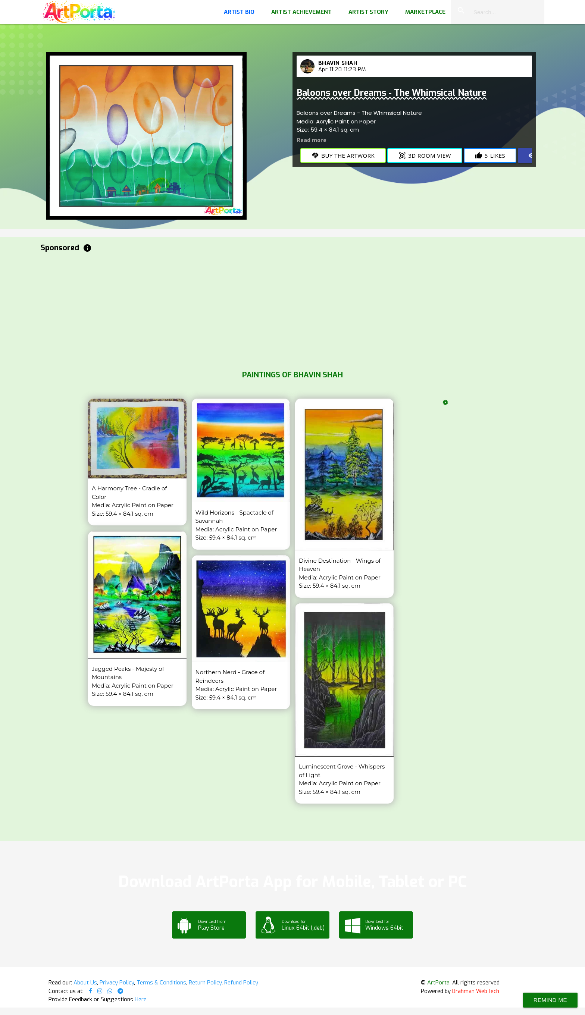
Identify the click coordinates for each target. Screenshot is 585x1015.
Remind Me (550, 1000)
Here (141, 999)
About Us (85, 982)
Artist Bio (239, 12)
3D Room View (424, 155)
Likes (490, 155)
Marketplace (425, 12)
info (87, 247)
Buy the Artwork (343, 155)
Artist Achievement (301, 12)
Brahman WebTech (475, 991)
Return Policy (205, 982)
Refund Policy (241, 982)
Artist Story (368, 12)
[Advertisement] (264, 309)
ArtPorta (438, 982)
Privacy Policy (117, 982)
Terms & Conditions (161, 982)
